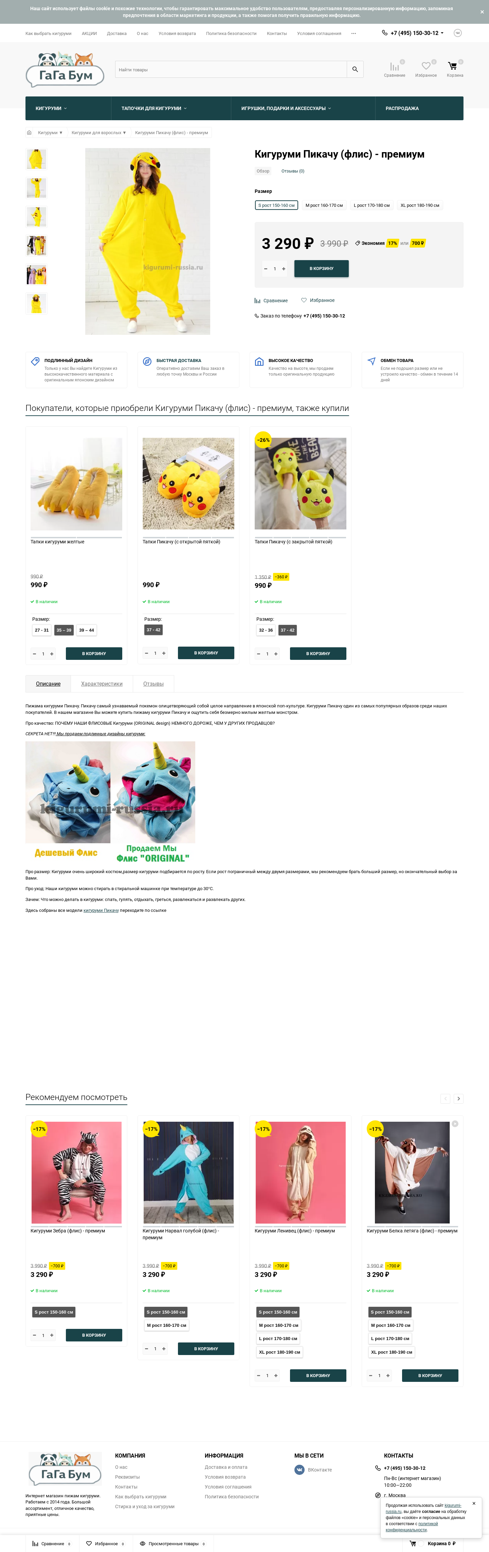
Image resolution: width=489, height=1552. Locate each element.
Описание (48, 683)
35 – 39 (64, 630)
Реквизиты (127, 1477)
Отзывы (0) (293, 171)
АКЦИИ (89, 33)
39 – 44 (86, 630)
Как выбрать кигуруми (48, 33)
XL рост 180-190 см (279, 1352)
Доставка (117, 33)
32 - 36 (266, 630)
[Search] (231, 69)
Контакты (277, 33)
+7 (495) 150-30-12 (324, 315)
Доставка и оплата (226, 1467)
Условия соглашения (319, 33)
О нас (142, 33)
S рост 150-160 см (54, 1312)
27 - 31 (42, 630)
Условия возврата (177, 33)
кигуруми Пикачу (101, 910)
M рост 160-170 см (166, 1325)
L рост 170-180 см (278, 1338)
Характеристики (102, 683)
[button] (459, 1099)
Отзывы (153, 683)
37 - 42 (153, 629)
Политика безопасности (231, 33)
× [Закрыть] (474, 1503)
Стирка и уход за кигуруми (145, 1506)
